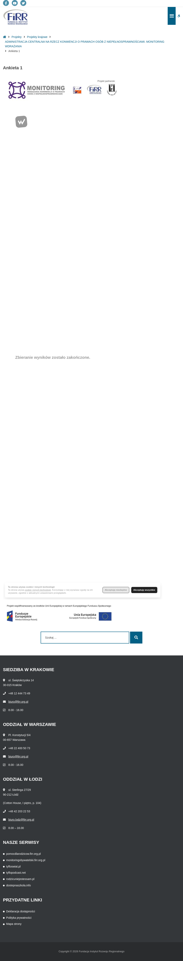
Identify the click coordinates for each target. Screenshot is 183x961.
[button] (179, 16)
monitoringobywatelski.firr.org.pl (25, 860)
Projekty (17, 37)
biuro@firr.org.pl (18, 701)
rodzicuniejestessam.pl (20, 879)
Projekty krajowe (37, 37)
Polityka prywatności (18, 917)
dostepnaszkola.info (18, 885)
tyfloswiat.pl (13, 866)
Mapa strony (14, 923)
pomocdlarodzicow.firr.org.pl (23, 853)
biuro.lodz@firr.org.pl (21, 819)
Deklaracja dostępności (20, 911)
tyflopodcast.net (16, 872)
